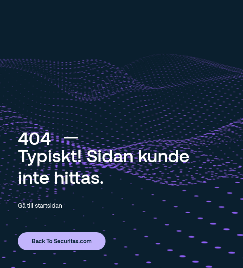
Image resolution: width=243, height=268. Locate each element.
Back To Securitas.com (61, 240)
